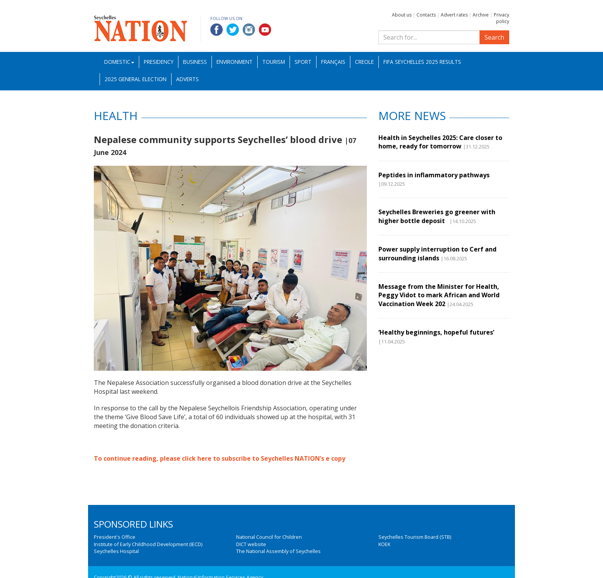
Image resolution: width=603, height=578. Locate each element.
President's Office (114, 536)
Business (195, 61)
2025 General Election (136, 79)
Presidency (158, 61)
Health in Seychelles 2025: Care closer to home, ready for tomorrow (440, 141)
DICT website (251, 544)
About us (401, 15)
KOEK (384, 544)
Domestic (119, 61)
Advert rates (454, 15)
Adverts (187, 79)
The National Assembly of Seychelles (278, 551)
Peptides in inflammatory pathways (434, 175)
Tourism (273, 61)
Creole (364, 61)
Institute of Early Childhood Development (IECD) (148, 544)
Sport (303, 61)
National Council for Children (269, 536)
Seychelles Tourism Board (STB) (414, 536)
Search (494, 37)
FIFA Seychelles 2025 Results (422, 61)
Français (333, 61)
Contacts (426, 15)
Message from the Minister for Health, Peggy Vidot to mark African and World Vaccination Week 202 (439, 295)
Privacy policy (501, 18)
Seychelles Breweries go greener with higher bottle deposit (436, 216)
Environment (235, 61)
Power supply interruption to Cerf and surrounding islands (437, 253)
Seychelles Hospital (116, 551)
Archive (481, 15)
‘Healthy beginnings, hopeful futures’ (436, 332)
